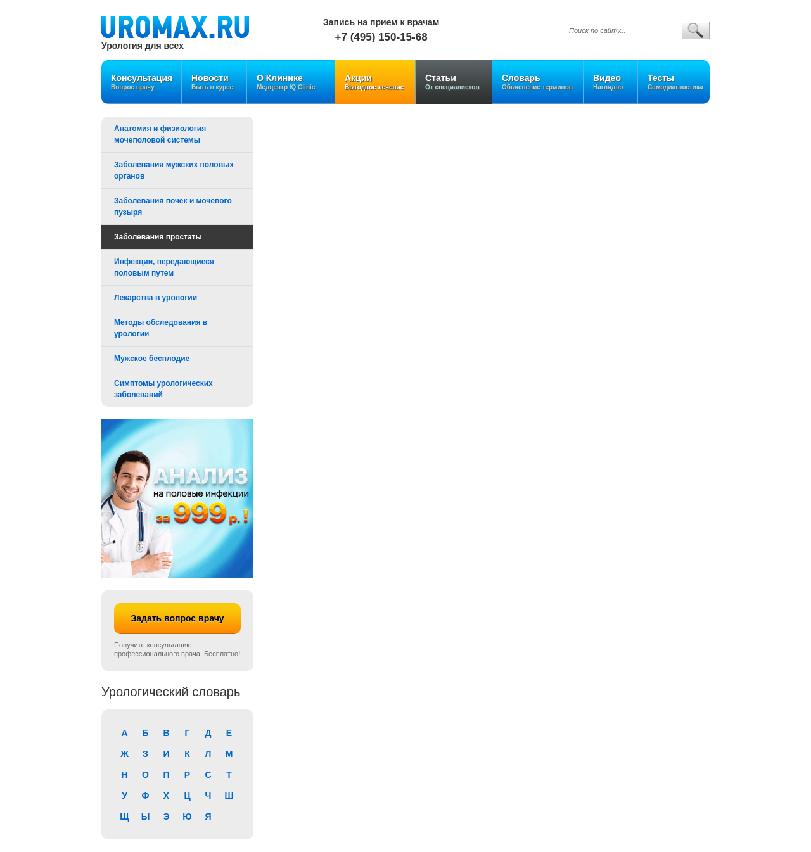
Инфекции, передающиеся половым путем (164, 267)
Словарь (537, 82)
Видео (610, 82)
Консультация (141, 82)
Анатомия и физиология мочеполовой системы (160, 134)
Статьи (453, 82)
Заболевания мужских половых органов (174, 170)
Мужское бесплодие (151, 358)
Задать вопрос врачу (177, 618)
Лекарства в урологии (155, 297)
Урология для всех (142, 45)
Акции (375, 82)
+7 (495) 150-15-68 (381, 37)
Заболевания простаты (158, 236)
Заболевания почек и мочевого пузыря (173, 206)
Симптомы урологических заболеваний (163, 389)
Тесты (675, 82)
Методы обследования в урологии (160, 328)
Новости (214, 82)
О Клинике (291, 82)
